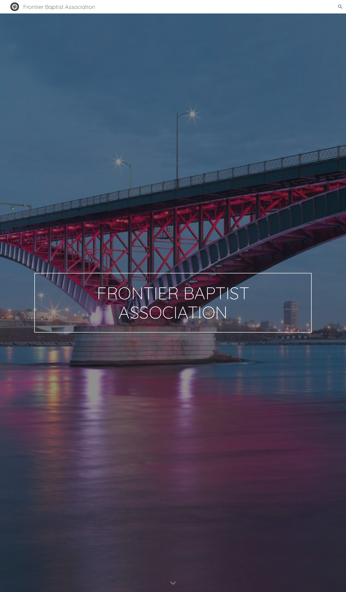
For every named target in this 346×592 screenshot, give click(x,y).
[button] (340, 6)
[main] (173, 303)
